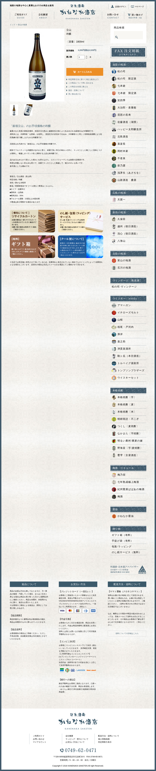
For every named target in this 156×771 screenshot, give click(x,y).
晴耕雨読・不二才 (125, 419)
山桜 (117, 320)
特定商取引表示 (105, 742)
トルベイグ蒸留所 (125, 363)
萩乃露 (119, 166)
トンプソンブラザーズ (128, 371)
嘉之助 (119, 342)
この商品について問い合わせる (80, 83)
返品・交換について (76, 90)
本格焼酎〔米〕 (124, 412)
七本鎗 (119, 86)
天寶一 (119, 200)
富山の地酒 (22, 25)
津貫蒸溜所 (121, 349)
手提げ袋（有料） (122, 540)
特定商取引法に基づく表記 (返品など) (83, 79)
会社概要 (69, 736)
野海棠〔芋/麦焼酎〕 (127, 448)
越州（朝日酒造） (125, 226)
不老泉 (119, 158)
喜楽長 (119, 144)
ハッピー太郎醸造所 (127, 129)
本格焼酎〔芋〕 (124, 397)
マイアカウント (39, 742)
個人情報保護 (104, 739)
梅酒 (117, 497)
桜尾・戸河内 (123, 327)
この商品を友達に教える (78, 87)
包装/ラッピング (122, 546)
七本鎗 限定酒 (124, 93)
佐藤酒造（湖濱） (125, 122)
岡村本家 (120, 151)
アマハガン (121, 305)
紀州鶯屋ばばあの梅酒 (128, 489)
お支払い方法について (75, 742)
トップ (12, 25)
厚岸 (117, 334)
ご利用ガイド (38, 736)
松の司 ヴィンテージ (124, 286)
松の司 (119, 71)
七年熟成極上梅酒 (125, 482)
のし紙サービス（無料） (127, 552)
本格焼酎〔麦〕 (124, 405)
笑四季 (119, 100)
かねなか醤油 (123, 516)
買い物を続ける (74, 94)
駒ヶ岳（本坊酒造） (127, 356)
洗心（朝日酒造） (125, 234)
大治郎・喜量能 (124, 108)
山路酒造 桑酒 (124, 180)
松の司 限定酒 (124, 79)
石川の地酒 (121, 268)
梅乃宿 (119, 475)
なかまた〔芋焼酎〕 (127, 434)
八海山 (119, 241)
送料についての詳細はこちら (127, 633)
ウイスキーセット (125, 378)
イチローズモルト (125, 313)
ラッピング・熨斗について (77, 739)
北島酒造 (120, 137)
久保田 (119, 219)
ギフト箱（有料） (122, 535)
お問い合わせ (38, 739)
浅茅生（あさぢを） (127, 173)
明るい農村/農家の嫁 (127, 441)
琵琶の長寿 (121, 115)
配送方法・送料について (108, 736)
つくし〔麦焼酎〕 (125, 426)
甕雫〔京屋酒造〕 (125, 455)
